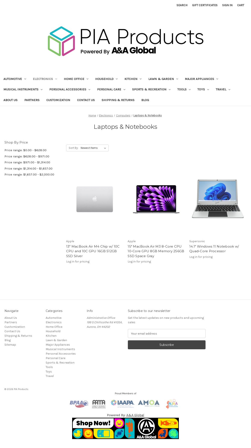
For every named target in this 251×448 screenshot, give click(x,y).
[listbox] (94, 148)
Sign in (227, 5)
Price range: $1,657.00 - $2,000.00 (29, 174)
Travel (223, 89)
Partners (31, 100)
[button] (125, 428)
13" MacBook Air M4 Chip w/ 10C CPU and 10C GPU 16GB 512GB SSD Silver (93, 251)
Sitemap (10, 345)
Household (106, 79)
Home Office (76, 79)
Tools (184, 89)
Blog (145, 100)
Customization (58, 100)
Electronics (45, 79)
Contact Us (86, 100)
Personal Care (111, 89)
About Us (10, 100)
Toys (203, 89)
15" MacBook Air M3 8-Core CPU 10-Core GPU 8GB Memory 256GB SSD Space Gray (156, 251)
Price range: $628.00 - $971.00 (26, 156)
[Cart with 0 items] (241, 5)
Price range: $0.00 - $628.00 (25, 150)
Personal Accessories (69, 89)
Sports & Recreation (151, 89)
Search (182, 5)
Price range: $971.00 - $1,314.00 (27, 162)
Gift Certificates (204, 5)
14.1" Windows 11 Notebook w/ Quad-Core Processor (214, 248)
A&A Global (135, 415)
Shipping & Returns (118, 100)
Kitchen (133, 79)
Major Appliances (201, 79)
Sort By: (73, 147)
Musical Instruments (22, 89)
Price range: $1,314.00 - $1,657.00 (28, 168)
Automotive (14, 79)
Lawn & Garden (163, 79)
